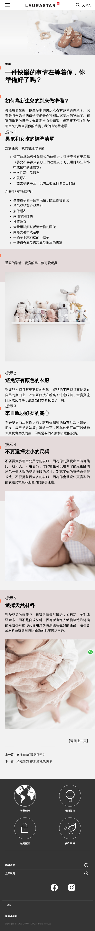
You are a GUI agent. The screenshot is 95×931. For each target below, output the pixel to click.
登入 (86, 5)
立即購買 (10, 873)
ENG (9, 904)
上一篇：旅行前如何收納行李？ (25, 754)
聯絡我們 (10, 865)
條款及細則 (11, 916)
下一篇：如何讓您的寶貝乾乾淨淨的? (28, 761)
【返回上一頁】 (78, 741)
